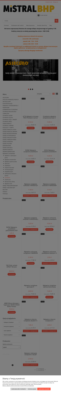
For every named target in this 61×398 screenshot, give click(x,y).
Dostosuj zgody (32, 389)
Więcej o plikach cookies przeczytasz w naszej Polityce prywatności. (18, 385)
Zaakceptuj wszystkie (43, 389)
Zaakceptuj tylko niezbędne (18, 389)
